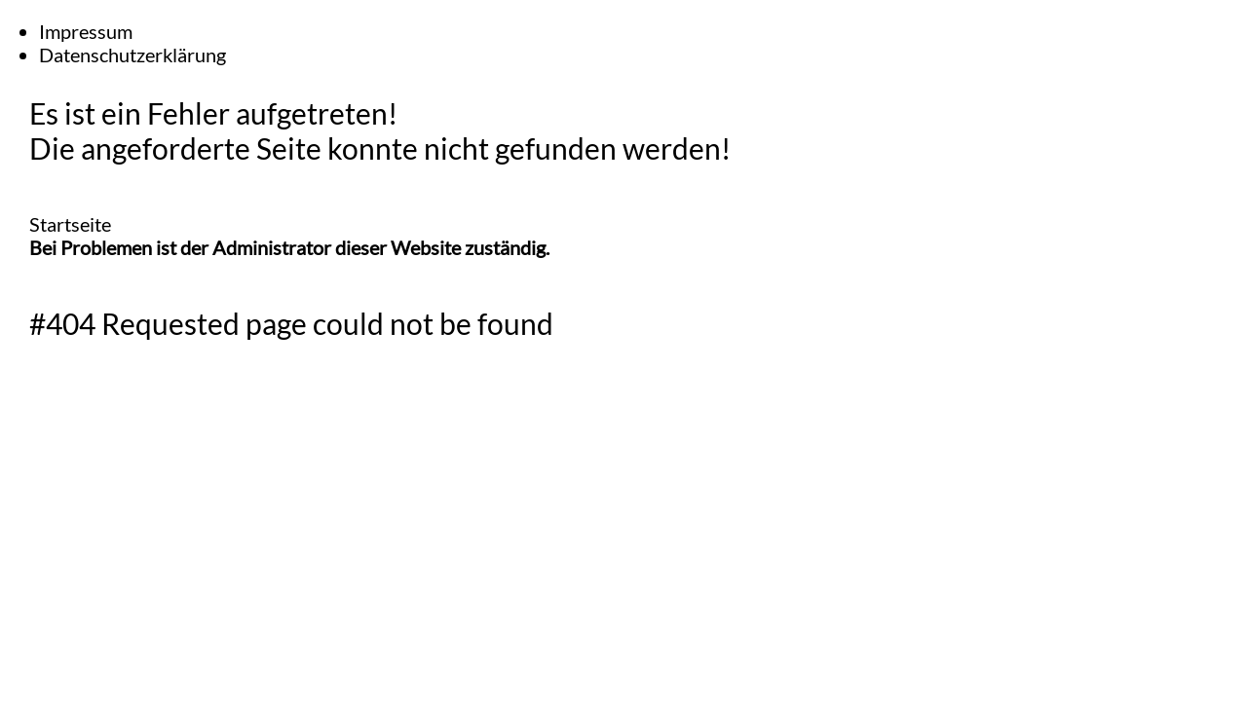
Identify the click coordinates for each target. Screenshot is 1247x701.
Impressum (85, 31)
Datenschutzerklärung (132, 54)
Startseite (70, 224)
